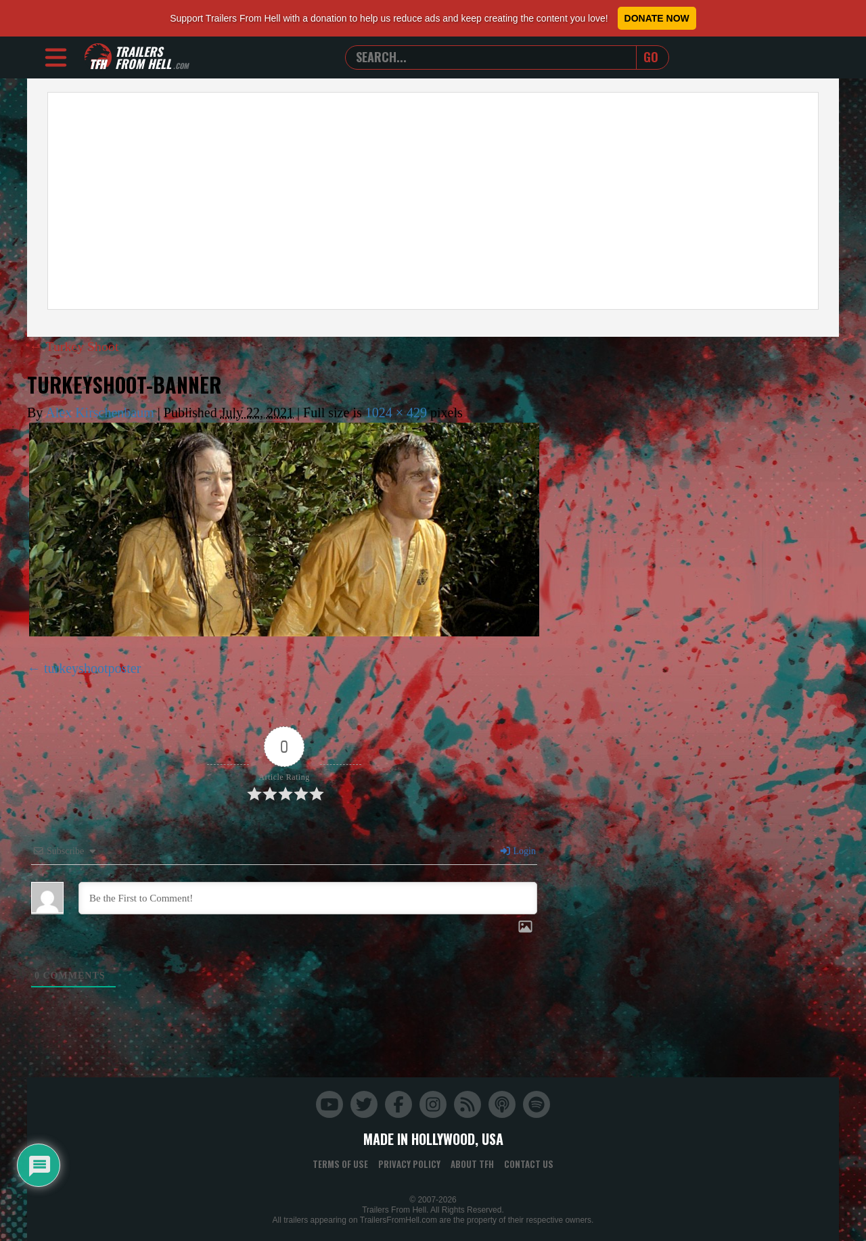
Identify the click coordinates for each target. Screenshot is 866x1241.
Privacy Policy (409, 1163)
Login (517, 850)
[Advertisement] (433, 201)
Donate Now (656, 18)
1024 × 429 (396, 411)
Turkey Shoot (74, 346)
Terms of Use (340, 1163)
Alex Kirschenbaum (99, 411)
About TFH (472, 1163)
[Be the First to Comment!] (307, 897)
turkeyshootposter (92, 667)
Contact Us (528, 1163)
